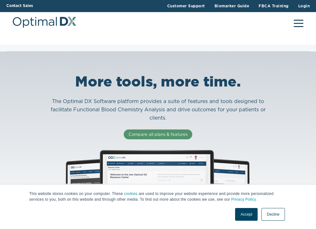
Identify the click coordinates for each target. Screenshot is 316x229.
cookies (130, 193)
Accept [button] (246, 214)
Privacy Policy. (244, 199)
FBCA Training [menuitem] (274, 6)
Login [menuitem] (304, 6)
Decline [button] (273, 214)
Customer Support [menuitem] (186, 6)
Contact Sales (19, 6)
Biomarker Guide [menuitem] (231, 6)
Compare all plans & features (158, 134)
